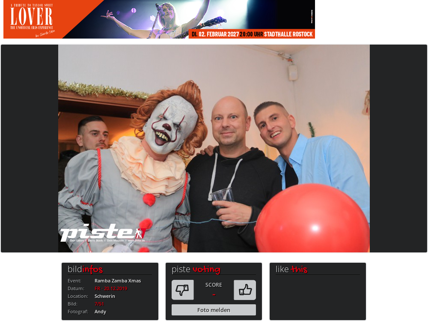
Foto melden (213, 310)
